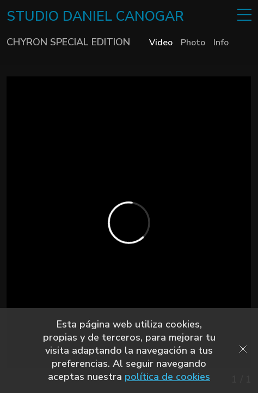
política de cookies (167, 376)
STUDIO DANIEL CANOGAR (95, 16)
